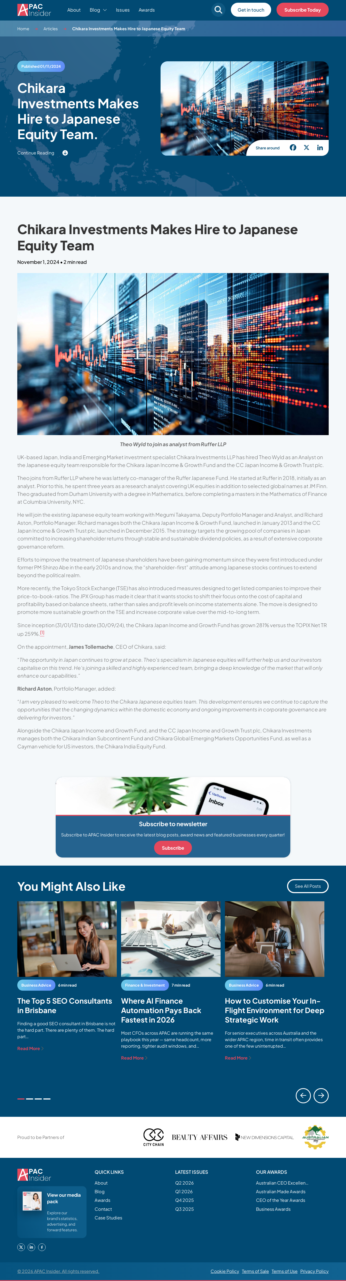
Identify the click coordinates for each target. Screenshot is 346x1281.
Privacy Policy (314, 1271)
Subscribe (173, 848)
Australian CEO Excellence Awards (283, 1183)
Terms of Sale (255, 1271)
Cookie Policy (225, 1271)
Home (23, 28)
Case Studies (108, 1218)
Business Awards (273, 1209)
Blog (100, 1191)
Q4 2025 (184, 1200)
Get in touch (251, 10)
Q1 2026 (184, 1191)
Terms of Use (285, 1271)
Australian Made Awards (280, 1191)
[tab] (21, 1099)
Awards (147, 10)
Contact (103, 1209)
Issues (123, 10)
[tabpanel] (67, 976)
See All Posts (308, 886)
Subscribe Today (302, 10)
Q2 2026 (184, 1183)
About (74, 10)
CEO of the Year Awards (280, 1200)
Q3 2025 (184, 1209)
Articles (51, 28)
